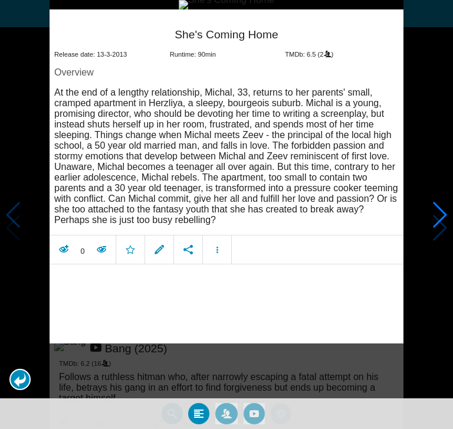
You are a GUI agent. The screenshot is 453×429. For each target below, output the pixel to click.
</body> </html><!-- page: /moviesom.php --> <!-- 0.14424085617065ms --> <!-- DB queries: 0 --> (226, 214)
